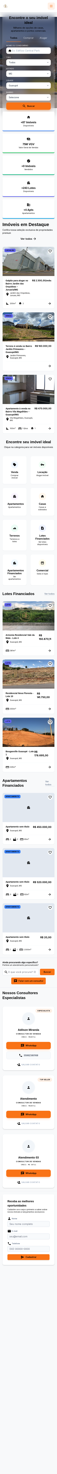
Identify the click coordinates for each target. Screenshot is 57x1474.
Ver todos (28, 239)
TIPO (8, 57)
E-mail (12, 1231)
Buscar (28, 106)
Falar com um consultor (28, 981)
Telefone (13, 1243)
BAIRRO (9, 92)
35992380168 (28, 1055)
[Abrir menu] (51, 6)
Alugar (43, 37)
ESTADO (10, 68)
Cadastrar (28, 1257)
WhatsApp (28, 1045)
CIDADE (9, 80)
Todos (13, 37)
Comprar (28, 37)
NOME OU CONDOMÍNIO (17, 45)
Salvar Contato (28, 1065)
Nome (12, 1218)
